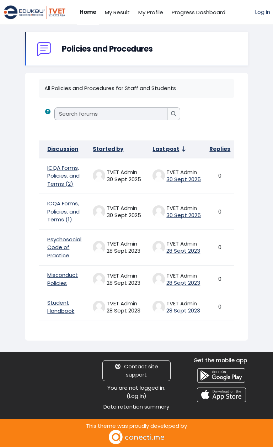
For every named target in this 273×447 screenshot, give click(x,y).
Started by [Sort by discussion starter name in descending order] (108, 149)
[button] (48, 114)
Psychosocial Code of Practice (64, 247)
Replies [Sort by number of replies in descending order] (219, 149)
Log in (262, 12)
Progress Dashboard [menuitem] (198, 12)
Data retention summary (136, 406)
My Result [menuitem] (117, 12)
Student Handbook (60, 307)
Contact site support (137, 370)
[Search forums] (111, 114)
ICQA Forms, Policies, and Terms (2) (63, 176)
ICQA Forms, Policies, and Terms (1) (63, 211)
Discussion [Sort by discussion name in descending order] (62, 149)
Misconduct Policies (62, 279)
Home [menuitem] (88, 12)
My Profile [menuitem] (150, 12)
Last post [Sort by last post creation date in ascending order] (165, 149)
